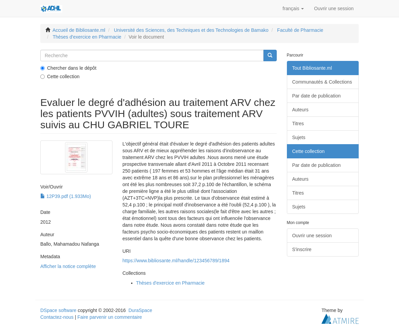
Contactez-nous (57, 317)
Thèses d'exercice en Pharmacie (86, 37)
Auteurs (300, 109)
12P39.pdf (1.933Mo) (65, 196)
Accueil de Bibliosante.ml (78, 30)
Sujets (299, 137)
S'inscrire (302, 249)
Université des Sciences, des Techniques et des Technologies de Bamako (191, 30)
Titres (298, 123)
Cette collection (60, 76)
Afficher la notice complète (68, 266)
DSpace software (58, 310)
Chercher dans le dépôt (68, 68)
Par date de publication (316, 95)
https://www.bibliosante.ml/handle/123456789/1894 (176, 260)
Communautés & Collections (322, 82)
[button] (293, 8)
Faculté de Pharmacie (300, 30)
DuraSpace (140, 310)
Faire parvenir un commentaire (109, 317)
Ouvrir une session (312, 235)
